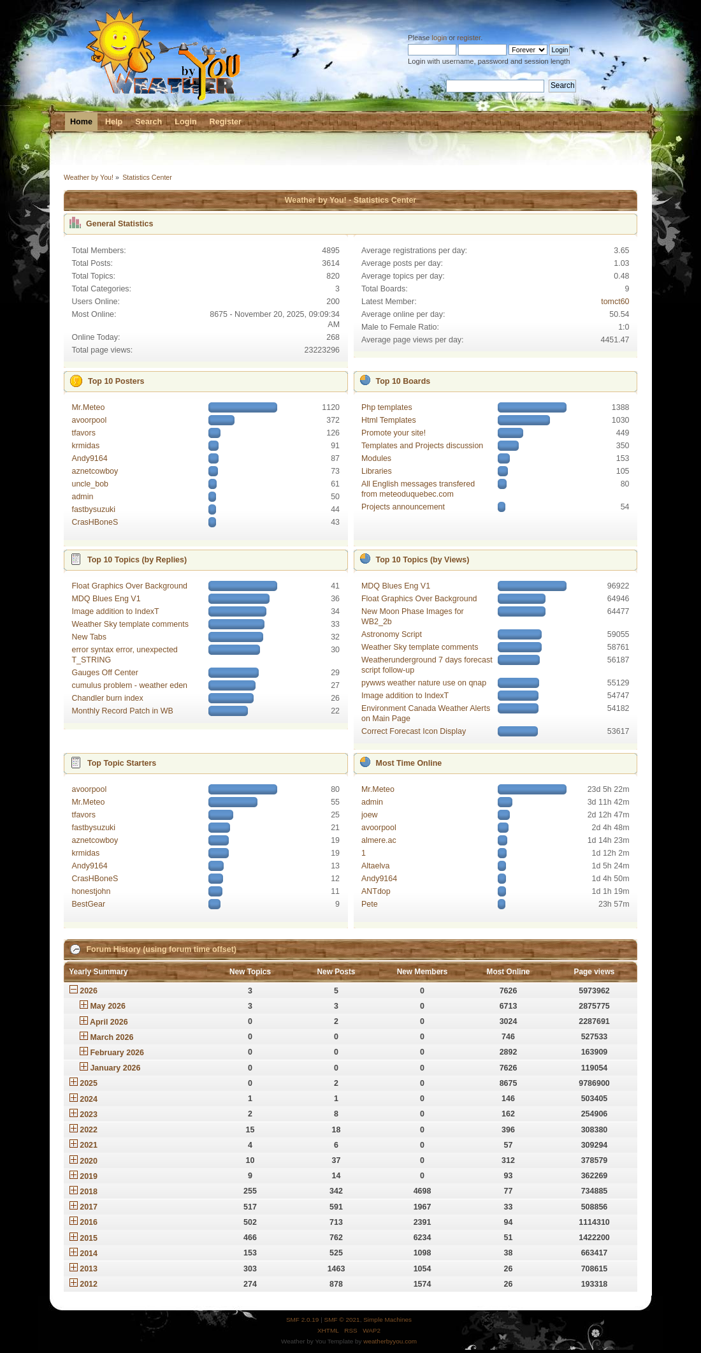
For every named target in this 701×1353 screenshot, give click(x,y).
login (439, 37)
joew (369, 814)
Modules (376, 458)
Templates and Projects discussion (422, 445)
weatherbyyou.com (390, 1341)
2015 (89, 1238)
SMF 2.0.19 (302, 1319)
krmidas (85, 445)
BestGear (88, 904)
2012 (89, 1284)
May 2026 (107, 1006)
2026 (89, 990)
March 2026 (111, 1037)
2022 (89, 1129)
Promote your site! (393, 432)
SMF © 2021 (342, 1319)
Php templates (386, 407)
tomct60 (615, 301)
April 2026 (109, 1022)
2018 (89, 1191)
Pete (369, 904)
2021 (89, 1145)
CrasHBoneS (94, 522)
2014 (89, 1253)
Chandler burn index (107, 698)
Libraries (376, 471)
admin (82, 496)
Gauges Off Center (104, 672)
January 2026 (115, 1068)
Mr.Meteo (88, 407)
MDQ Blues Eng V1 (105, 598)
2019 (89, 1176)
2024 (89, 1099)
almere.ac (378, 840)
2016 (89, 1222)
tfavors (83, 432)
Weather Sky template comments (129, 624)
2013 (89, 1268)
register (469, 37)
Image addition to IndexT (115, 611)
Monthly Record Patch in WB (122, 710)
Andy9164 (89, 458)
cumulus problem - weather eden (129, 685)
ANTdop (376, 891)
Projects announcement (403, 506)
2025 (89, 1083)
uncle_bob (89, 483)
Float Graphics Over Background (129, 585)
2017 (89, 1207)
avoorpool (88, 420)
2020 (89, 1161)
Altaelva (375, 865)
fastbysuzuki (93, 509)
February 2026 (117, 1052)
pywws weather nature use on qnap (423, 682)
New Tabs (88, 637)
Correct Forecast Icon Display (413, 731)
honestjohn (90, 891)
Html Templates (388, 420)
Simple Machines (387, 1319)
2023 (89, 1114)
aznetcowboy (94, 471)
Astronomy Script (391, 634)
